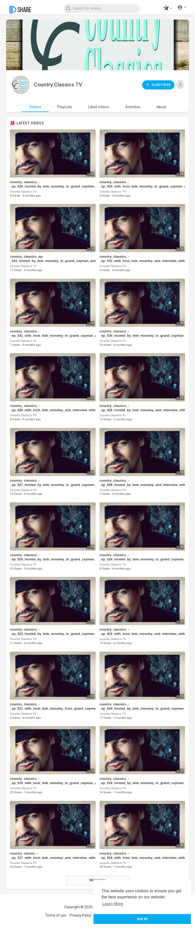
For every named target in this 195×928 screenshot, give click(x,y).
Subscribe (158, 84)
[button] (166, 8)
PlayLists (64, 107)
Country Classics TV (58, 85)
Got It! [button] (142, 919)
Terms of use (55, 915)
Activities (132, 107)
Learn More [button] (112, 904)
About (161, 107)
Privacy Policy (80, 915)
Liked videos (98, 107)
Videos (35, 107)
